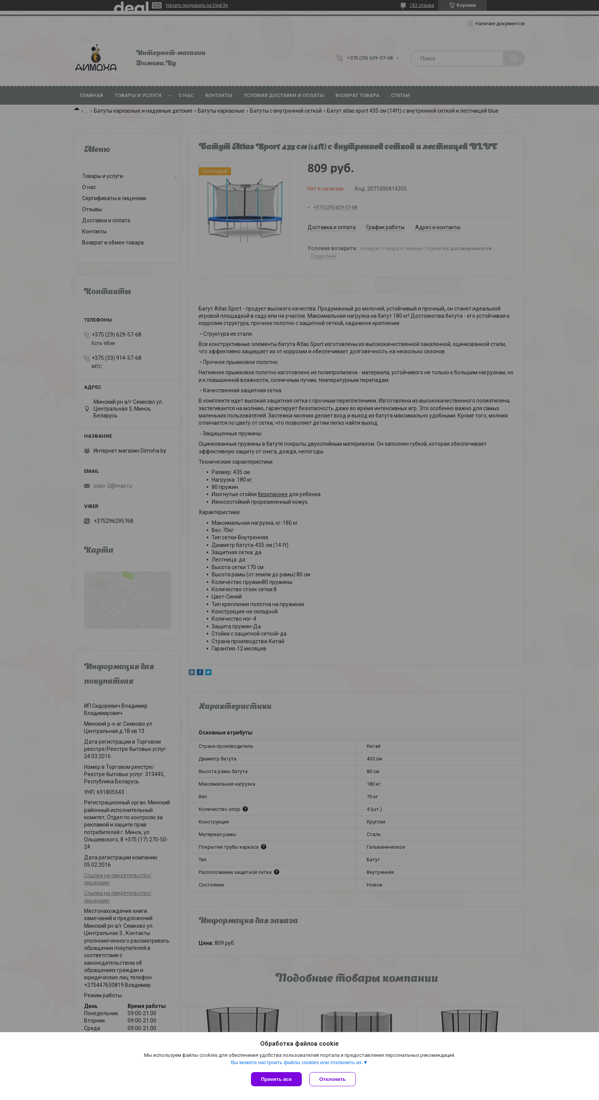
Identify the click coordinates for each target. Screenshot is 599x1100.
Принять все (276, 1079)
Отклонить (332, 1079)
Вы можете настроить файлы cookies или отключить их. (297, 1062)
